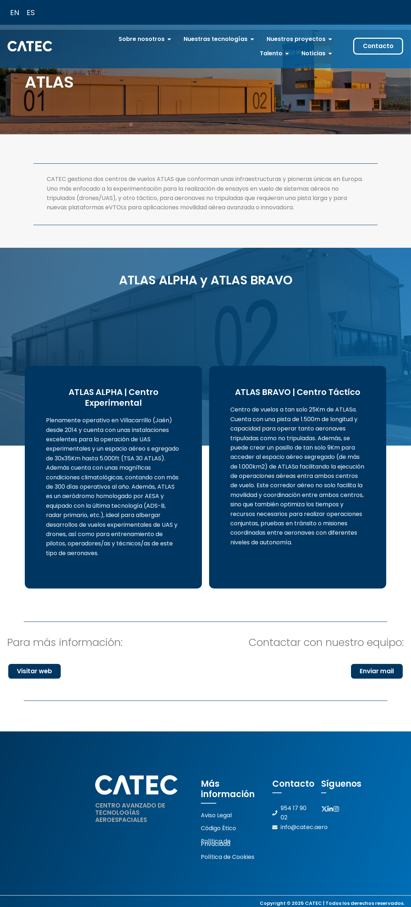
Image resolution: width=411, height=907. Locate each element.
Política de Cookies (227, 855)
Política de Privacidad (216, 841)
